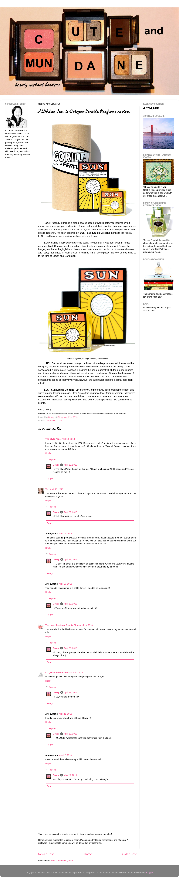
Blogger (149, 872)
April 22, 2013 (70, 465)
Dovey (56, 465)
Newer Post (46, 854)
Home (88, 854)
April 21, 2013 (65, 714)
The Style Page (53, 439)
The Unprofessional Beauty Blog (61, 625)
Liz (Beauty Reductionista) (58, 672)
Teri (47, 489)
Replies (52, 459)
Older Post (129, 854)
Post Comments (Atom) (62, 860)
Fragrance (50, 420)
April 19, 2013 (68, 439)
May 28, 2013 (70, 775)
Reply (48, 453)
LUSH (59, 420)
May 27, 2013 (65, 755)
